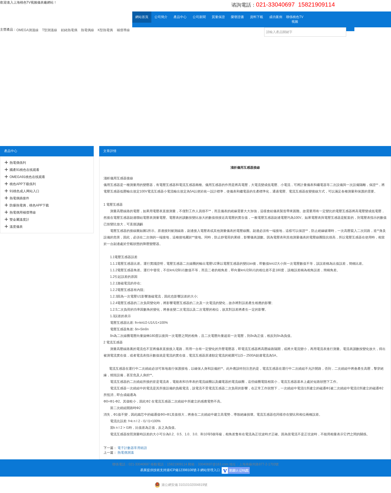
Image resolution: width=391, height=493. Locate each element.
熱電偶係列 (18, 163)
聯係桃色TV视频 (294, 19)
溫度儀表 (16, 227)
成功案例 (275, 17)
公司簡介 (160, 17)
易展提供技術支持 (153, 470)
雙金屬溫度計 (19, 219)
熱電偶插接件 (19, 198)
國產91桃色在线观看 (24, 170)
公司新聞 (199, 17)
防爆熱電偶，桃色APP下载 (29, 205)
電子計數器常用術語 (132, 448)
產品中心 (180, 17)
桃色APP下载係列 (23, 184)
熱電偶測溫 (125, 452)
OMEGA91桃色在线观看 (27, 177)
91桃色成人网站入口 (24, 191)
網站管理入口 (210, 470)
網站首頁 (141, 17)
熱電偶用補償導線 (23, 212)
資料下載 (256, 17)
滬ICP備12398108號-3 (182, 470)
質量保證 (218, 17)
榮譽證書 (237, 17)
